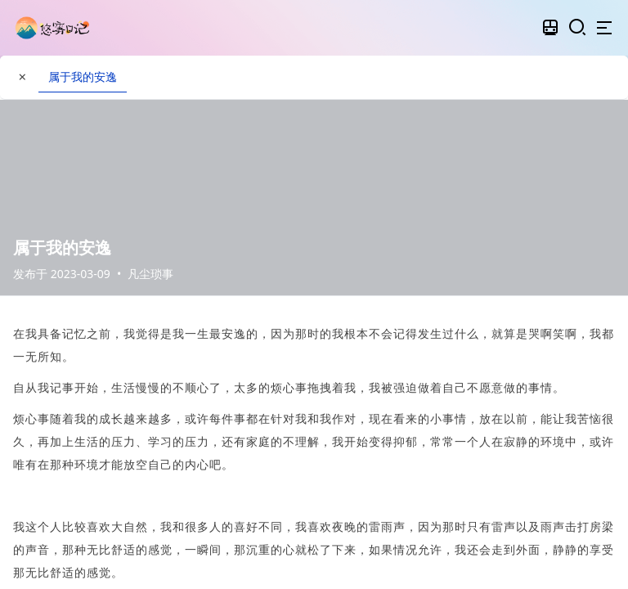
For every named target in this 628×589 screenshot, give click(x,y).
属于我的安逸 (82, 76)
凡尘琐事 (150, 273)
